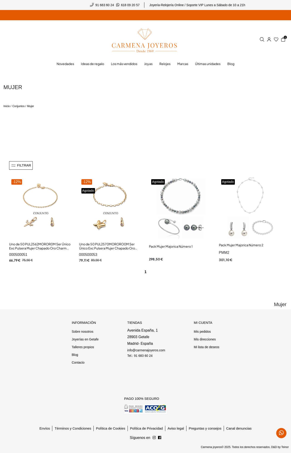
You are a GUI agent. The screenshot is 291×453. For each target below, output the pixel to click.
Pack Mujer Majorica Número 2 (241, 245)
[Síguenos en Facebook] (154, 437)
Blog (75, 355)
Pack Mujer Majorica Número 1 (171, 246)
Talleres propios (83, 347)
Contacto (78, 362)
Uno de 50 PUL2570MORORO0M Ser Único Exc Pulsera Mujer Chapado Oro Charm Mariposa (107, 248)
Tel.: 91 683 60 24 (140, 355)
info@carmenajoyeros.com (146, 350)
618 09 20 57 (130, 5)
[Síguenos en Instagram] (159, 437)
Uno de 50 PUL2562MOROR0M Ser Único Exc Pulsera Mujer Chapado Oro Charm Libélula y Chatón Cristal (39, 248)
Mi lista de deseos (206, 347)
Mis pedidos (202, 331)
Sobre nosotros (82, 331)
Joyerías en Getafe (85, 339)
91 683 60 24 (104, 5)
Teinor (285, 447)
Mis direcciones (205, 339)
